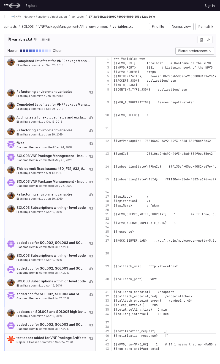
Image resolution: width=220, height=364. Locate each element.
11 (107, 128)
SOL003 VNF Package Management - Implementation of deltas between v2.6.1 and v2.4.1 (87, 156)
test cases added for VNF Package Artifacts (51, 338)
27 (107, 241)
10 (107, 115)
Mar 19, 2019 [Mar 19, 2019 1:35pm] (54, 173)
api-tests (10, 26)
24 (107, 227)
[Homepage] (12, 5)
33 (107, 301)
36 (107, 314)
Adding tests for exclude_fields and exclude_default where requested (72, 117)
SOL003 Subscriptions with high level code (51, 208)
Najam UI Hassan (27, 342)
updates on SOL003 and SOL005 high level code (55, 312)
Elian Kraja (23, 65)
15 (107, 179)
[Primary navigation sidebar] (5, 16)
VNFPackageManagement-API (61, 26)
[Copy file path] (35, 39)
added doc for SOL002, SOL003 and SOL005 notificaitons (63, 243)
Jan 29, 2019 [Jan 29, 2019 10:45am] (54, 96)
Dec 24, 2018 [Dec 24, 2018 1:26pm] (63, 147)
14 (107, 166)
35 (107, 310)
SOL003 (28, 26)
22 (107, 219)
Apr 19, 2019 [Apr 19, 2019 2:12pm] (54, 212)
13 (107, 154)
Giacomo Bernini (27, 147)
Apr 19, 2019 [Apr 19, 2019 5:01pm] (54, 316)
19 (107, 205)
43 (107, 349)
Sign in (210, 6)
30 (107, 279)
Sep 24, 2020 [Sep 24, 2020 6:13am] (64, 342)
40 (107, 336)
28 (107, 253)
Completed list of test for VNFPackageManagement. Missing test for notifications (81, 61)
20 (107, 210)
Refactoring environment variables (44, 92)
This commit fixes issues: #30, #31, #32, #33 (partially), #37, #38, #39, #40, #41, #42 (84, 169)
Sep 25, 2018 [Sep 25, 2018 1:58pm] (54, 65)
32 (107, 296)
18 (107, 201)
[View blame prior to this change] (91, 92)
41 (107, 340)
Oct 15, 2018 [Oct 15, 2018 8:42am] (54, 121)
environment (98, 26)
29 (107, 266)
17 (107, 197)
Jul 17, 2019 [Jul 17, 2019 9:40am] (62, 247)
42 (107, 344)
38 (107, 327)
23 (107, 223)
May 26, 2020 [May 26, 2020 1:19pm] (63, 160)
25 (107, 232)
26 (107, 236)
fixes (20, 143)
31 (107, 292)
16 (107, 192)
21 (107, 214)
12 (107, 141)
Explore (32, 6)
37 (107, 322)
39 (107, 331)
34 (107, 305)
